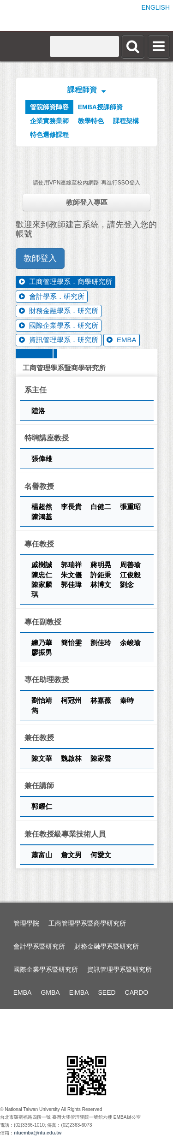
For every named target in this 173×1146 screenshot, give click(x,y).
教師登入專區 (86, 202)
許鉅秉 (101, 575)
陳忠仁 (42, 575)
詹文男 (72, 855)
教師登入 (40, 258)
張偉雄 (41, 459)
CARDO (137, 992)
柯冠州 (72, 700)
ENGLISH (156, 7)
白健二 (101, 507)
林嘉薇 (101, 700)
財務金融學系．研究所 (58, 311)
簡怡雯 (72, 643)
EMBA (122, 340)
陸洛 (38, 411)
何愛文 (100, 855)
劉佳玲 (101, 643)
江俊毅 (130, 575)
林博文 (101, 584)
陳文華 (42, 758)
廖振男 (41, 652)
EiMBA (79, 992)
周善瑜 (130, 565)
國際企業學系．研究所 (58, 325)
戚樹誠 (42, 565)
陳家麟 (42, 584)
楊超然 (42, 507)
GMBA (50, 992)
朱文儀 (72, 575)
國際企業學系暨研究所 (45, 969)
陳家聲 (100, 758)
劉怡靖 (42, 700)
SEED (106, 992)
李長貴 (72, 507)
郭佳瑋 (72, 584)
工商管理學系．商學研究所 (65, 281)
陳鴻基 (41, 517)
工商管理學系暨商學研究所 (87, 923)
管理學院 (26, 923)
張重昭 (130, 507)
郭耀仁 (41, 806)
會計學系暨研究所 (39, 946)
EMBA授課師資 (100, 107)
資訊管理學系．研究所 (58, 340)
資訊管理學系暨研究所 (119, 969)
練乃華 (42, 643)
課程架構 (126, 121)
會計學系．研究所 (51, 296)
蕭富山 (42, 855)
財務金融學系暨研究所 (106, 946)
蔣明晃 (101, 565)
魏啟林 (72, 758)
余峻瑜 (130, 643)
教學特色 (91, 121)
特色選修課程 (49, 134)
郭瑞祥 (72, 565)
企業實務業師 (49, 121)
